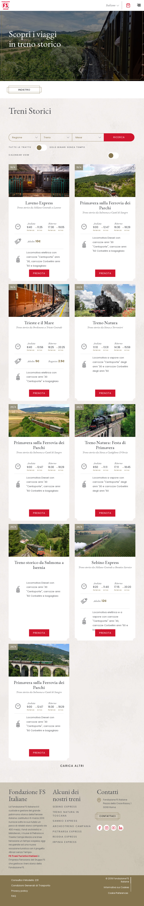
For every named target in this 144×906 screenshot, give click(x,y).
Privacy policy (19, 891)
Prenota (39, 273)
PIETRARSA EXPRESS (67, 831)
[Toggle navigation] (138, 5)
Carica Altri (72, 766)
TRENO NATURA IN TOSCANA (66, 813)
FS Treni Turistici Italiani (23, 856)
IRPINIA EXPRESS (65, 842)
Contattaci (107, 816)
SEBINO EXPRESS (65, 806)
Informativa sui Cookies (116, 887)
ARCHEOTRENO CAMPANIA (72, 826)
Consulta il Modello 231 (25, 880)
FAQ (13, 896)
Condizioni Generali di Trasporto (30, 885)
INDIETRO (25, 90)
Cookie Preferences (118, 893)
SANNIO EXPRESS (65, 821)
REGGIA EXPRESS (65, 836)
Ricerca (119, 137)
